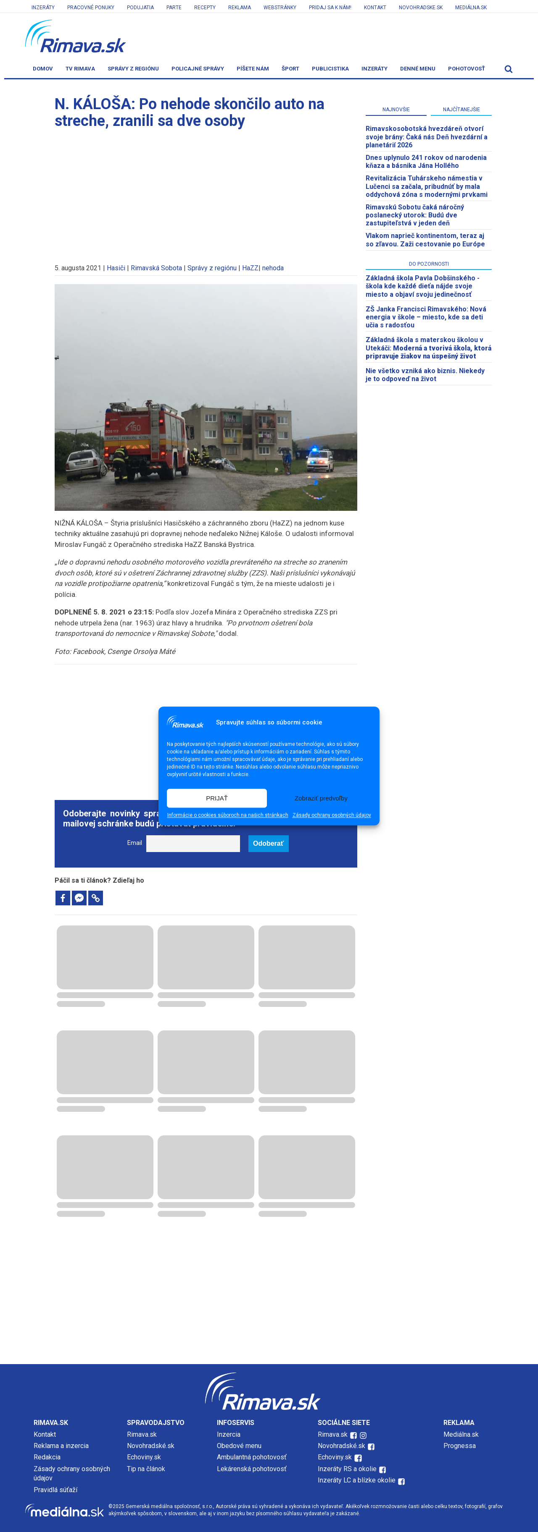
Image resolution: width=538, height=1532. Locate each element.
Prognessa (459, 1446)
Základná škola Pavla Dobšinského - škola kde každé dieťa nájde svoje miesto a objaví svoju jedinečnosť (423, 286)
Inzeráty (43, 7)
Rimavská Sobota (156, 268)
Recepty (205, 7)
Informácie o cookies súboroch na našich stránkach (227, 815)
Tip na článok (146, 1469)
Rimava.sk (142, 1434)
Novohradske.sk (421, 7)
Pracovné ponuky (90, 7)
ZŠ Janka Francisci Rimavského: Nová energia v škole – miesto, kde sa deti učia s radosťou (426, 317)
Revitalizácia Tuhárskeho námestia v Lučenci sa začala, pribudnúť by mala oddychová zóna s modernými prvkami (427, 186)
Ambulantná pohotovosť (252, 1457)
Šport (290, 68)
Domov (43, 68)
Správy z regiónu (133, 68)
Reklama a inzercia (61, 1446)
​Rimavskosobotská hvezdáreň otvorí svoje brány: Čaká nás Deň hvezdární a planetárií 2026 (427, 137)
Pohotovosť (466, 68)
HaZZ (250, 268)
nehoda (273, 268)
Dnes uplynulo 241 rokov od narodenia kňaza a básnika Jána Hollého (426, 162)
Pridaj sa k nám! (330, 7)
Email (134, 843)
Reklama (239, 7)
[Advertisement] (206, 192)
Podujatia (140, 7)
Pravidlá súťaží (55, 1490)
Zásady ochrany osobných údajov (332, 815)
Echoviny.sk (144, 1457)
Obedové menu (239, 1446)
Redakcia (47, 1457)
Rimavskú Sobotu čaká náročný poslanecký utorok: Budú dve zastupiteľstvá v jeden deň (415, 215)
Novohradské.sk (150, 1446)
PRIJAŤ (217, 798)
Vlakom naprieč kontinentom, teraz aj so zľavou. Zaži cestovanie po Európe (425, 240)
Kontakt (375, 7)
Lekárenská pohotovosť (252, 1469)
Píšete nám (253, 68)
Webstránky (280, 7)
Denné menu (417, 68)
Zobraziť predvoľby (321, 798)
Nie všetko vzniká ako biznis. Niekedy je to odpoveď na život (425, 375)
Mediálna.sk (471, 7)
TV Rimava (80, 68)
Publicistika (330, 68)
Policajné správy (197, 68)
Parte (174, 7)
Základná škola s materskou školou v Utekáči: (428, 348)
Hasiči (116, 268)
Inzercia (228, 1434)
